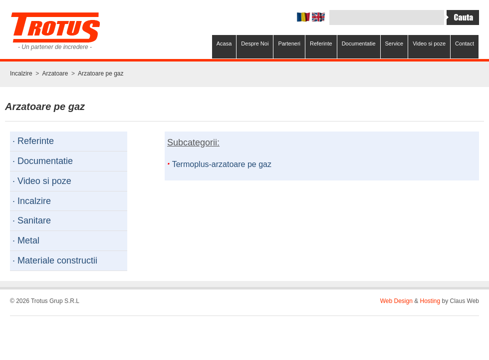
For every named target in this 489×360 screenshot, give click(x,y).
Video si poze (429, 43)
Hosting (430, 301)
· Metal (25, 241)
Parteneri (289, 43)
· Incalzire (31, 201)
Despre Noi (254, 43)
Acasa (224, 43)
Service (394, 43)
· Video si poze (41, 181)
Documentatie (359, 43)
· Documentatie (42, 161)
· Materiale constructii (54, 261)
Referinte (321, 43)
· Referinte (33, 141)
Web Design (396, 301)
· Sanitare (31, 221)
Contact (464, 43)
